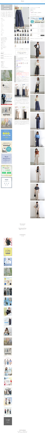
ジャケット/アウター (3, 20)
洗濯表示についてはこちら (18, 66)
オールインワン (2, 25)
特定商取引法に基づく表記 (33, 413)
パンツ (1, 22)
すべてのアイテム (2, 19)
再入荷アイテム (3, 13)
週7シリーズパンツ (3, 44)
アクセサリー (2, 29)
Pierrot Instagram (3, 16)
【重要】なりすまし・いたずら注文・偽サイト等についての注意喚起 (37, 38)
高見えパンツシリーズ (3, 45)
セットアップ (2, 26)
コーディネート (21, 413)
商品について (23, 76)
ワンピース (2, 24)
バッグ (1, 27)
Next (28, 18)
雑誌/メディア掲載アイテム (3, 47)
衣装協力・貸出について (33, 412)
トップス (2, 21)
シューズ (2, 28)
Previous (14, 18)
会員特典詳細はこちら (7, 8)
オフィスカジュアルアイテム (3, 46)
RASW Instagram (9, 16)
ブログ (20, 412)
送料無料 (2, 48)
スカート (2, 23)
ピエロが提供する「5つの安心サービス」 (5, 67)
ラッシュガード (2, 32)
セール (9, 13)
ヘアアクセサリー (2, 30)
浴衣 (1, 31)
